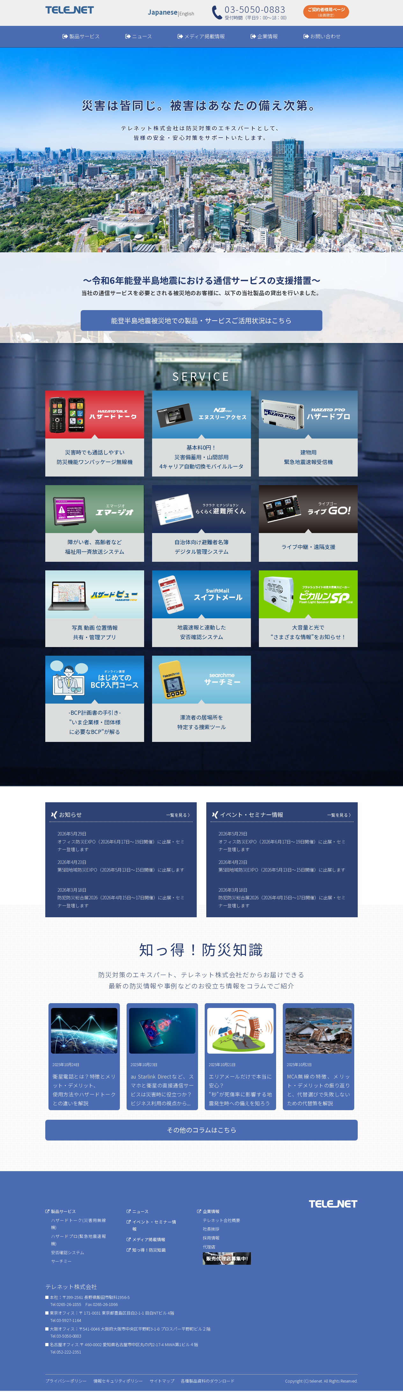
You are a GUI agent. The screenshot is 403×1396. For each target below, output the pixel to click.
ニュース (142, 36)
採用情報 (211, 1243)
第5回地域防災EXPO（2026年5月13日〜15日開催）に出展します (120, 869)
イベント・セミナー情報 (154, 1230)
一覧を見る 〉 (179, 815)
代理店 (209, 1251)
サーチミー (61, 1266)
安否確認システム (67, 1257)
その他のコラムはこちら (202, 1135)
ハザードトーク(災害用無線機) (78, 1228)
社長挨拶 (211, 1234)
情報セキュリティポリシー (118, 1386)
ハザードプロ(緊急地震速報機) (78, 1244)
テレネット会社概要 (221, 1225)
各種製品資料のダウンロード (208, 1386)
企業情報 (267, 36)
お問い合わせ (325, 36)
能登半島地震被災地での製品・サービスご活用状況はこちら (201, 320)
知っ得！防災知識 (148, 1255)
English (186, 13)
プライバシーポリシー (66, 1386)
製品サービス (84, 36)
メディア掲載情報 (204, 36)
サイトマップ (162, 1386)
